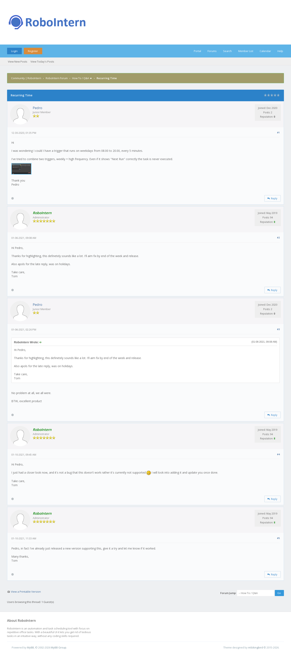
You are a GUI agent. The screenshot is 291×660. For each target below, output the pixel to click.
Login (14, 51)
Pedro (37, 107)
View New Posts (17, 61)
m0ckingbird (255, 647)
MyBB (30, 647)
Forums (212, 51)
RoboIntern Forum (57, 78)
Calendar (265, 51)
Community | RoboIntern (26, 78)
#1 (278, 132)
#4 (278, 454)
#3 (278, 329)
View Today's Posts (42, 61)
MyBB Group (58, 647)
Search (227, 51)
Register (33, 51)
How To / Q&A (80, 78)
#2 (278, 237)
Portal (197, 51)
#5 (278, 538)
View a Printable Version (26, 591)
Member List (245, 51)
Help (280, 51)
